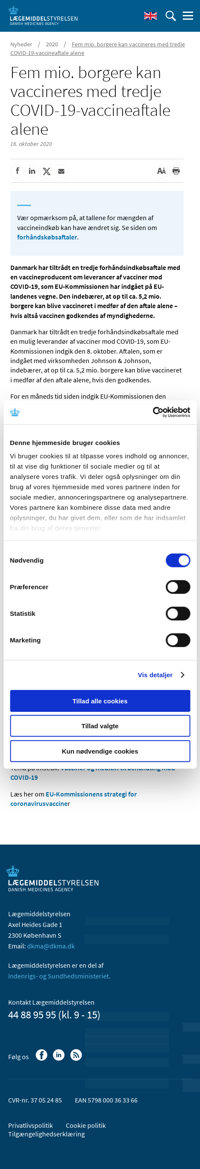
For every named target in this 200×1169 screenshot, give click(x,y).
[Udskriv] (176, 171)
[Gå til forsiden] (43, 15)
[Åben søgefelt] (171, 16)
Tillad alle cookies (99, 700)
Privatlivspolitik (30, 1125)
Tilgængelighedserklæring (46, 1134)
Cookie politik (86, 1125)
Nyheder (21, 44)
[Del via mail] (61, 171)
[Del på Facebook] (17, 171)
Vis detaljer (155, 674)
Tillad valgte (99, 726)
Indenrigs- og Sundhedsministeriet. (59, 976)
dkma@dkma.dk (51, 946)
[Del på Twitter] (46, 171)
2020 (52, 44)
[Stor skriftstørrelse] (161, 171)
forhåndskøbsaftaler (47, 237)
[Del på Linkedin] (32, 171)
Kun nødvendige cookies (100, 750)
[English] (150, 16)
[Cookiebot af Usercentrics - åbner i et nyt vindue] (152, 412)
